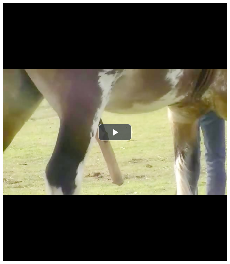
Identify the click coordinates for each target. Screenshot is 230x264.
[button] (115, 132)
